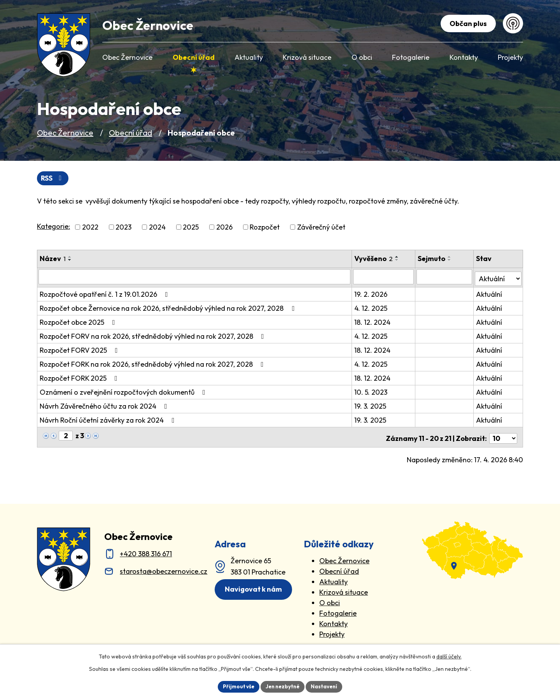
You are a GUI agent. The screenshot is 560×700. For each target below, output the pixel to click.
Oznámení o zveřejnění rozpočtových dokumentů (124, 391)
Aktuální (489, 293)
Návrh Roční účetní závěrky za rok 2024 (109, 418)
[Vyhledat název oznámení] (194, 277)
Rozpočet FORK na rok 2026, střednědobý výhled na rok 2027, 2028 (153, 363)
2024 (157, 227)
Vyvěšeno (374, 259)
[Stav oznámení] (498, 277)
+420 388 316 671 (146, 550)
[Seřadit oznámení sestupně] (70, 260)
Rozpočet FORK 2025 (80, 377)
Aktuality (333, 578)
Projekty (332, 630)
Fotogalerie (338, 609)
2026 (224, 227)
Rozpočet (265, 227)
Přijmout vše (235, 686)
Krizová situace (343, 588)
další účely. (449, 655)
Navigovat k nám (255, 586)
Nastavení (327, 686)
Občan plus (466, 23)
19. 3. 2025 (371, 404)
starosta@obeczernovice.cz (163, 567)
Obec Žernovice (65, 133)
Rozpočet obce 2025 (79, 321)
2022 (90, 227)
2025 (191, 227)
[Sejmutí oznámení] (444, 277)
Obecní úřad (130, 133)
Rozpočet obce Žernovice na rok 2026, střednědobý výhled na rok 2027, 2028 (169, 307)
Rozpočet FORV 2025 (80, 349)
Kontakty (333, 620)
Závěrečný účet (321, 227)
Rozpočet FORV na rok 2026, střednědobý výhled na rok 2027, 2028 (153, 335)
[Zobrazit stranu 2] (66, 434)
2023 (123, 227)
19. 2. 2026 (371, 293)
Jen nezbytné (282, 686)
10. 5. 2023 (371, 391)
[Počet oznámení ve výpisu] (503, 435)
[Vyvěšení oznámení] (384, 277)
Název (53, 259)
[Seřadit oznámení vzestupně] (70, 257)
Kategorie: (53, 227)
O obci (329, 599)
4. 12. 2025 (371, 307)
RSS (53, 178)
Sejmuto (432, 259)
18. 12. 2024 (373, 321)
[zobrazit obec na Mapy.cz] (472, 546)
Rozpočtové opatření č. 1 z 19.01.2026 (105, 293)
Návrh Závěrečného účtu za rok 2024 (105, 404)
